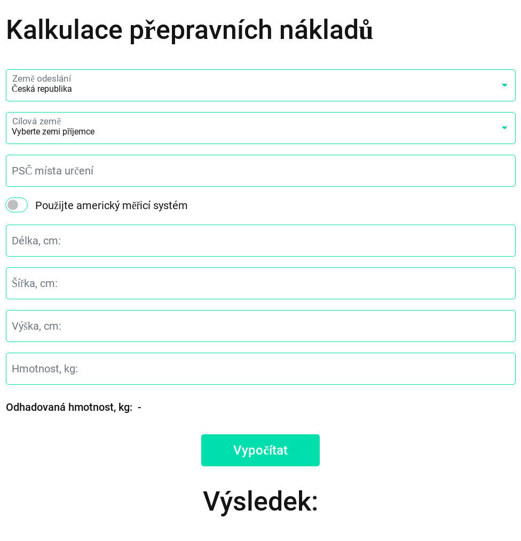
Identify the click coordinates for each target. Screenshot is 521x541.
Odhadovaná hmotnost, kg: (69, 407)
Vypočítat (260, 450)
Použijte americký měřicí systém (111, 205)
